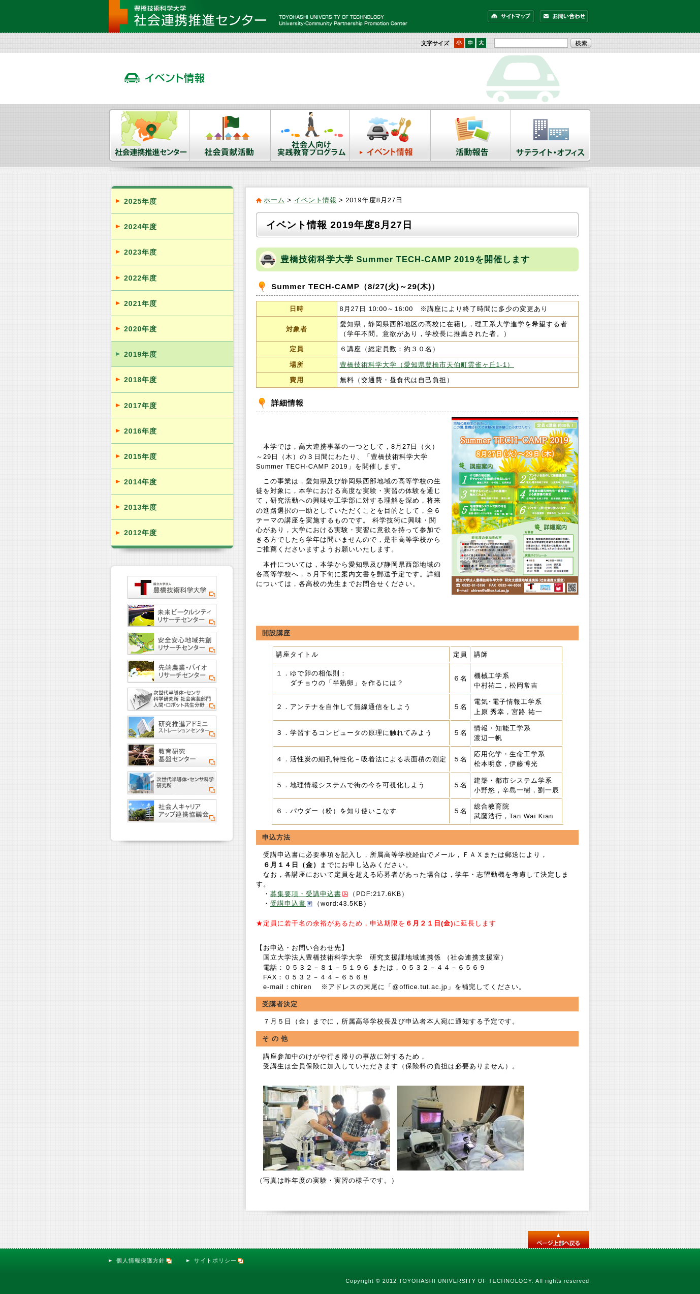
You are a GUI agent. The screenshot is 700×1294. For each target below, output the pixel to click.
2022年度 (140, 278)
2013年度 (140, 507)
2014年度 (140, 482)
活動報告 (471, 135)
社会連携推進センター (149, 135)
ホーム (274, 200)
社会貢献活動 (230, 135)
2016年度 (140, 431)
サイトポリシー (219, 1260)
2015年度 (140, 456)
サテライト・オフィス (551, 135)
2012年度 (140, 533)
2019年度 (140, 354)
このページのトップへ (558, 1239)
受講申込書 (288, 903)
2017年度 (140, 406)
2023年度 (140, 252)
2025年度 (140, 201)
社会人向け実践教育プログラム (310, 135)
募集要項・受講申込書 (305, 894)
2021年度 (140, 303)
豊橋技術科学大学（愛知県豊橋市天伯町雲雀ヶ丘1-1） (427, 364)
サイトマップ (511, 16)
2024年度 (140, 227)
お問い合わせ (564, 16)
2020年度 (140, 329)
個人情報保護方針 (144, 1260)
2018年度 (140, 380)
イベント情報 (390, 135)
